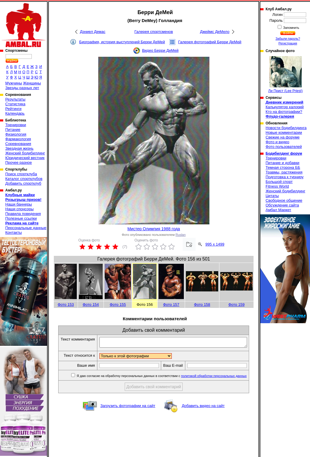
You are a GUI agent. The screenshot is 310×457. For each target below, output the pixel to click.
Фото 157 (171, 304)
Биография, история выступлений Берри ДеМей (122, 42)
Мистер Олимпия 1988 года (153, 228)
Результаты (15, 99)
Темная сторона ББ (283, 167)
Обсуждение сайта (282, 205)
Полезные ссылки (21, 218)
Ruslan (181, 234)
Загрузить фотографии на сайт (127, 412)
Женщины (32, 83)
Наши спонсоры (19, 209)
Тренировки (15, 125)
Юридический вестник (24, 158)
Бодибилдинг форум (284, 153)
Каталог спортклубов (23, 178)
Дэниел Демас (93, 31)
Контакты (13, 232)
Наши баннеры (18, 204)
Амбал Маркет (278, 210)
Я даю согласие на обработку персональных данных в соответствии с (166, 382)
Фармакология (18, 139)
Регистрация (288, 43)
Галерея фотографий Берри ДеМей (209, 42)
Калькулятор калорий (285, 107)
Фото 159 (236, 304)
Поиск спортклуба (21, 174)
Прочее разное (18, 162)
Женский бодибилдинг (25, 153)
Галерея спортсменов (153, 31)
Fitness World (277, 186)
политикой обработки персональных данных (218, 382)
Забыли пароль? (288, 38)
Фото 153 (66, 304)
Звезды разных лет (22, 88)
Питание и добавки (282, 163)
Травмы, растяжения (284, 172)
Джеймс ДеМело (214, 31)
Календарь (15, 113)
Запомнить (290, 27)
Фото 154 (91, 304)
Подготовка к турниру (285, 177)
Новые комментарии (284, 132)
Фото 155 (118, 304)
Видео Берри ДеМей (160, 50)
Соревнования (18, 143)
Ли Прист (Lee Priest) (285, 74)
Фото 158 (202, 304)
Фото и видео (277, 142)
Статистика (15, 104)
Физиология (15, 134)
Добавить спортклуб (23, 183)
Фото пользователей (284, 146)
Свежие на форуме (283, 137)
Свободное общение (284, 200)
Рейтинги (13, 108)
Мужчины (13, 83)
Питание (12, 129)
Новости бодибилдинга (286, 128)
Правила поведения (23, 213)
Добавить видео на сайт (203, 412)
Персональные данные (25, 228)
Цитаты (272, 196)
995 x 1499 (214, 244)
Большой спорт (279, 181)
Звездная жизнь (19, 148)
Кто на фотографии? (284, 111)
